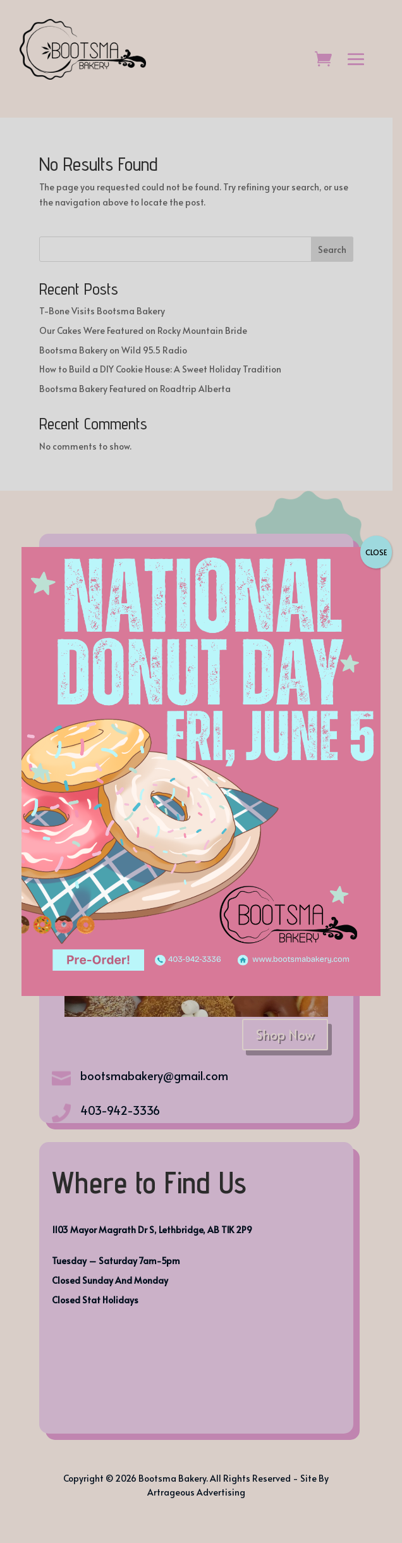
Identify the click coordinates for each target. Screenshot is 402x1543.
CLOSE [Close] (376, 552)
